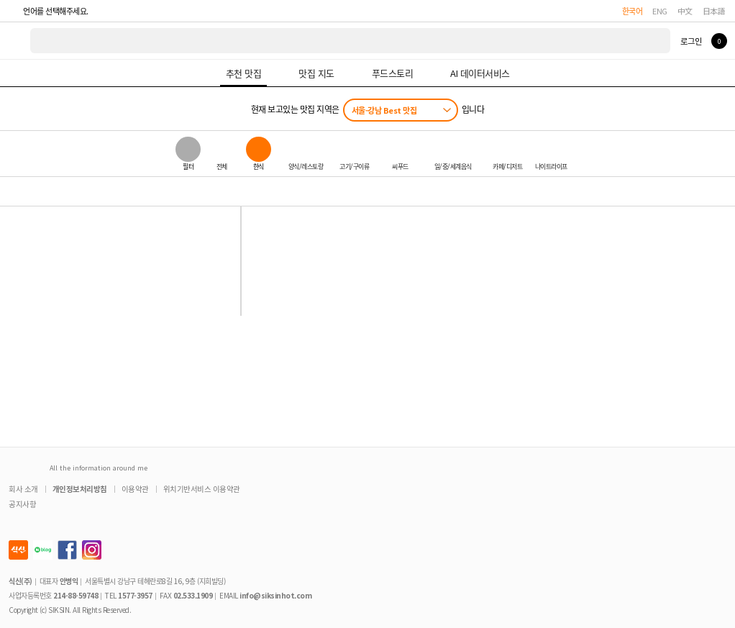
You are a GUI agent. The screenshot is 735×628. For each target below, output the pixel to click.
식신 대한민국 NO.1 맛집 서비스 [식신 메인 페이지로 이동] (15, 40)
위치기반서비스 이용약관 (201, 488)
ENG (659, 11)
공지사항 (22, 504)
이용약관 (135, 488)
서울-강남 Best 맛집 (384, 110)
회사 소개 (23, 488)
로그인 (690, 41)
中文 (685, 11)
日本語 (714, 11)
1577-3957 (135, 595)
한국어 (632, 11)
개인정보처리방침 (79, 488)
